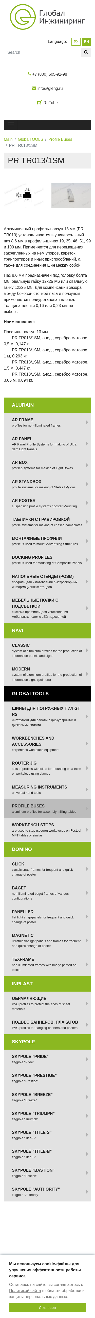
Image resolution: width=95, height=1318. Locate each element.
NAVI (17, 630)
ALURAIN (23, 405)
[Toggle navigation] (11, 125)
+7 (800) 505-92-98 (49, 74)
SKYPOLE (23, 1041)
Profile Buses (60, 139)
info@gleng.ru (50, 88)
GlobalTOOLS (30, 139)
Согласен (47, 1308)
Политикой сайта (25, 1290)
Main (8, 139)
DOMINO (22, 849)
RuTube (51, 103)
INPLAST (22, 983)
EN (86, 42)
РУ (76, 42)
